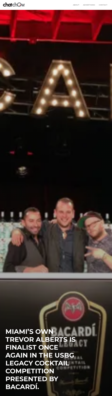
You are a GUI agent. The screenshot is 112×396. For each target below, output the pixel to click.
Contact (103, 5)
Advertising (89, 5)
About (76, 5)
